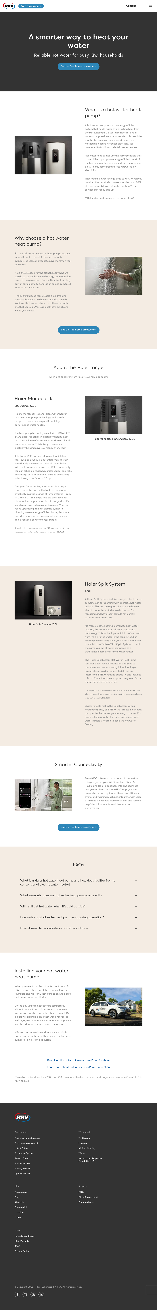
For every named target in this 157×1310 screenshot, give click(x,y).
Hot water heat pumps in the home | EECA (110, 198)
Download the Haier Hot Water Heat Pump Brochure (78, 1060)
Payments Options (24, 1153)
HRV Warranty (22, 1241)
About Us (19, 1202)
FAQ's (81, 1192)
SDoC (17, 1246)
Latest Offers (21, 1148)
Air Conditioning (86, 1148)
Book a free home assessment (78, 66)
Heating (82, 1143)
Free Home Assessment (26, 1143)
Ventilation (84, 1138)
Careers (18, 1217)
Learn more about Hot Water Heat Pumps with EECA (78, 1067)
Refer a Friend (22, 1158)
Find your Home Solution (27, 1138)
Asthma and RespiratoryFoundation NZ (91, 1159)
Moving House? (22, 1168)
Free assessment (31, 6)
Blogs (17, 1197)
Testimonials (21, 1192)
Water (81, 1153)
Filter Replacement (88, 1197)
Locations (19, 1212)
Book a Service (22, 1163)
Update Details (22, 1173)
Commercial (21, 1207)
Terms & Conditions (24, 1236)
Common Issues (86, 1202)
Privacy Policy (22, 1251)
